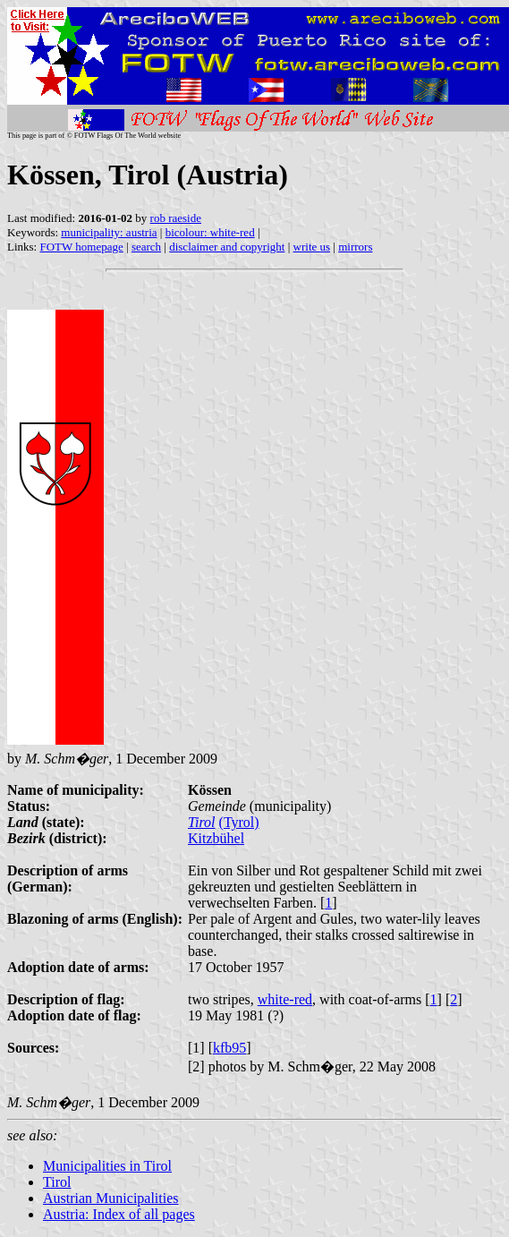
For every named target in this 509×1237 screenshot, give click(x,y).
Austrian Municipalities (111, 1198)
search (146, 246)
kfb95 (229, 1047)
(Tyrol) (239, 822)
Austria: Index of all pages (119, 1214)
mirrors (355, 246)
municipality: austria (109, 232)
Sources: (33, 1047)
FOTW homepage (81, 246)
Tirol (202, 822)
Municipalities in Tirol (107, 1165)
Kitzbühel (216, 838)
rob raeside (175, 218)
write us (312, 246)
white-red (285, 999)
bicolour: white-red (210, 232)
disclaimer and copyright (226, 246)
